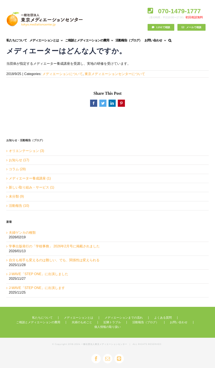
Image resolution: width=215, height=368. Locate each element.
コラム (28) (17, 169)
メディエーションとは (78, 317)
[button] (169, 40)
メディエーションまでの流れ (124, 317)
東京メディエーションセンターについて (115, 74)
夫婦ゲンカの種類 (22, 232)
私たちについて (42, 317)
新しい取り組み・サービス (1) (31, 187)
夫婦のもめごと (82, 322)
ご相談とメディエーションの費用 (38, 322)
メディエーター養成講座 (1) (30, 178)
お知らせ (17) (19, 160)
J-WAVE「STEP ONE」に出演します (37, 288)
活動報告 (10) (19, 205)
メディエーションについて (62, 74)
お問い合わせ (178, 322)
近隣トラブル (112, 322)
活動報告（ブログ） (145, 322)
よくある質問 (163, 317)
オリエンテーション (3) (26, 151)
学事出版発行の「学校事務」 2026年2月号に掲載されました (54, 246)
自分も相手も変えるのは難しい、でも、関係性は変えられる (54, 260)
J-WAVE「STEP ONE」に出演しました (38, 274)
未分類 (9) (16, 196)
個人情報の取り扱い (107, 326)
